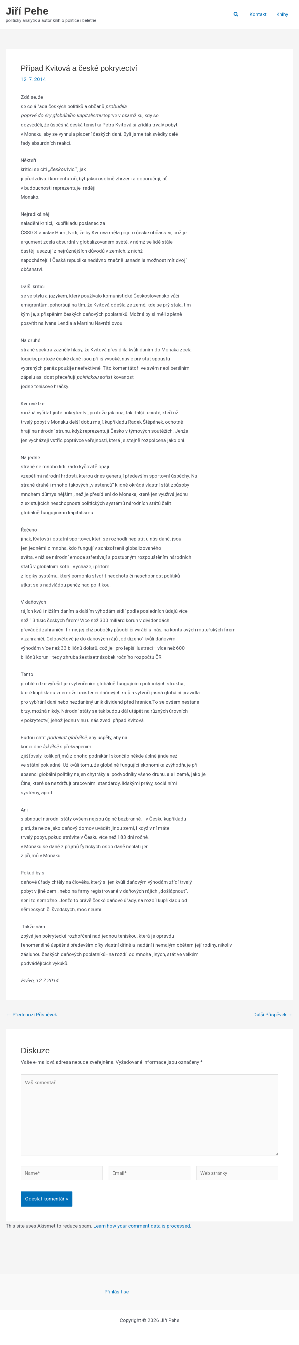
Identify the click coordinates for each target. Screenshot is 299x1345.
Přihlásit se (117, 1292)
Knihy (282, 14)
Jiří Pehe (27, 11)
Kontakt (258, 14)
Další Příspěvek (273, 1014)
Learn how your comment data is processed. (142, 1226)
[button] (236, 14)
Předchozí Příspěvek (31, 1014)
